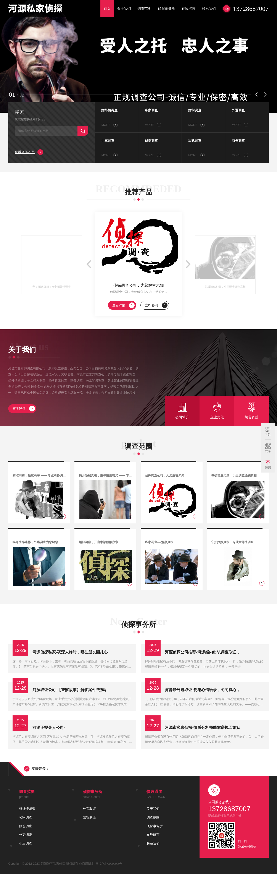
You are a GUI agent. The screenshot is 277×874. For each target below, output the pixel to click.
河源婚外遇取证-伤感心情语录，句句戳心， (202, 690)
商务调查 (238, 140)
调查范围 (144, 8)
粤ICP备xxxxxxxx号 (109, 863)
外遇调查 (238, 110)
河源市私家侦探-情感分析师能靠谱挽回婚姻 (202, 727)
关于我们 (124, 8)
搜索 (19, 112)
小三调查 (107, 140)
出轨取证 (89, 817)
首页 (107, 8)
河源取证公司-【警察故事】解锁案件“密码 (69, 690)
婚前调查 (194, 110)
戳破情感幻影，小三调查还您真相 (225, 286)
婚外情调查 (109, 110)
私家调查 (151, 110)
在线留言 (188, 8)
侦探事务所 (166, 8)
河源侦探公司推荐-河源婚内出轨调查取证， (202, 652)
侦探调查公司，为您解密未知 (138, 285)
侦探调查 (151, 140)
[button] (256, 94)
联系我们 (209, 8)
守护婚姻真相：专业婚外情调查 (52, 286)
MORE (109, 125)
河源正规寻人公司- (48, 727)
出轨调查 (194, 140)
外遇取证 (89, 809)
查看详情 (123, 305)
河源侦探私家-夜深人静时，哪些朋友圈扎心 (70, 652)
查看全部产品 (29, 152)
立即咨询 (156, 305)
